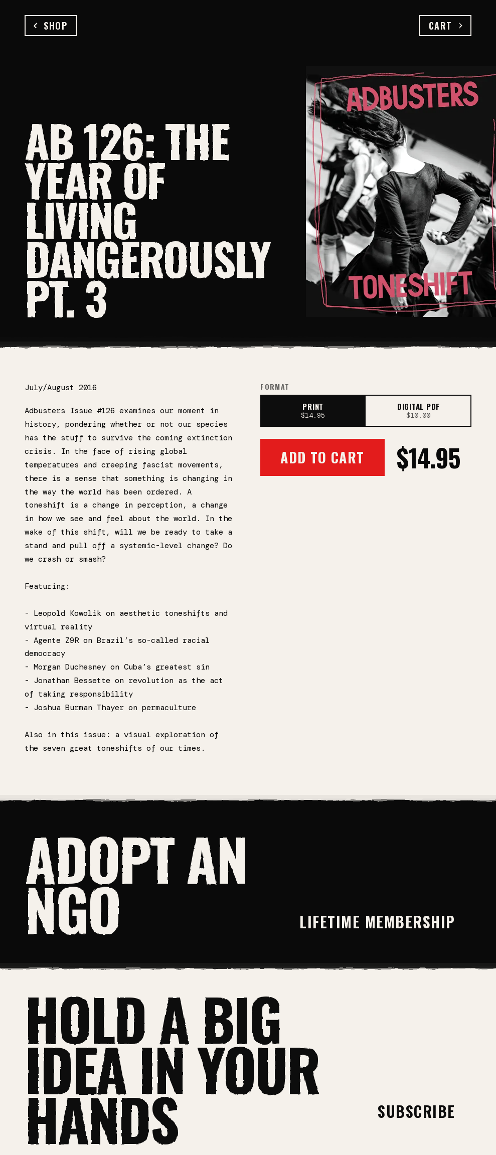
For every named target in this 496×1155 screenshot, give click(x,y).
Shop (51, 25)
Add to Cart (322, 457)
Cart (445, 25)
